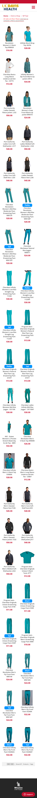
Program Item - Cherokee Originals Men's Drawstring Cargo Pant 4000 (27, 638)
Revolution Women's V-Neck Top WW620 (9, 45)
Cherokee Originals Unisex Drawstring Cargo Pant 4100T (9, 641)
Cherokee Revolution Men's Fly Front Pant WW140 (9, 673)
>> (12, 764)
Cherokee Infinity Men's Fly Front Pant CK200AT (27, 750)
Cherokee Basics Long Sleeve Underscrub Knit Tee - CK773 (9, 77)
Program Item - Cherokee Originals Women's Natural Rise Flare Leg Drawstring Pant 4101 (27, 332)
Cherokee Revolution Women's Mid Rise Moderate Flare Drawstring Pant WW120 (9, 210)
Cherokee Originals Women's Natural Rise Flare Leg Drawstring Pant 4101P (9, 373)
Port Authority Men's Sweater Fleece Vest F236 (9, 506)
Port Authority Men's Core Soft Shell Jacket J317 (27, 537)
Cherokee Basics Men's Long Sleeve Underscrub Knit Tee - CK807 (27, 473)
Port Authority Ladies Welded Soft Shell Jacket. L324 (27, 144)
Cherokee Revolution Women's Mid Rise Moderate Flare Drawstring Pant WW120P (27, 213)
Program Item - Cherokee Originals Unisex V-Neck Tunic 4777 (27, 570)
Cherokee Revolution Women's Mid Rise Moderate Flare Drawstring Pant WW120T (9, 254)
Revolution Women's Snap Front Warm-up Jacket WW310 (27, 111)
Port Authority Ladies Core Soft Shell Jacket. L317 (9, 144)
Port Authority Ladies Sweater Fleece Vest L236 (27, 175)
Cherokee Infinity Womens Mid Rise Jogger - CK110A (9, 407)
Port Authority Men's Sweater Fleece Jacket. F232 (9, 537)
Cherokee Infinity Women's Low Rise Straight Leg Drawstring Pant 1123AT (9, 334)
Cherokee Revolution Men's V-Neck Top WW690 (27, 438)
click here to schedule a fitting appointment (15, 20)
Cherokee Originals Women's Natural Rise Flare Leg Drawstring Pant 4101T (27, 373)
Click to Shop (15, 16)
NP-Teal (25, 16)
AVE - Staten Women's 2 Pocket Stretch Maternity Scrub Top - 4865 (9, 439)
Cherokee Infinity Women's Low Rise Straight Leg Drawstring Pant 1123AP (27, 295)
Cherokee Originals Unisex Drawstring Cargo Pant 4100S (27, 606)
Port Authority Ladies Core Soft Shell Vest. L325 (9, 175)
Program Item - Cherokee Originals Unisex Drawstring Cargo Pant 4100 (9, 603)
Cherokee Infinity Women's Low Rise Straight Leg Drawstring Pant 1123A (9, 291)
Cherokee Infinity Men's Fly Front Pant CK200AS (9, 750)
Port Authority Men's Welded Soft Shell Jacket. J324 (9, 569)
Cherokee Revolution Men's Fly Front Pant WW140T (9, 714)
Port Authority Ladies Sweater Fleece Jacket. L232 (9, 110)
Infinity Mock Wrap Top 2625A (27, 44)
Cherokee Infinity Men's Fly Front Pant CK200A (27, 709)
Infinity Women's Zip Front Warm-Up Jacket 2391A (27, 76)
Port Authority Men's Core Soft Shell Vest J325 (27, 506)
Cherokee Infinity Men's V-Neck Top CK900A (9, 472)
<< (8, 764)
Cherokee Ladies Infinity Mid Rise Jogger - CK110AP (27, 407)
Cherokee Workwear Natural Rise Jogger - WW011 (27, 249)
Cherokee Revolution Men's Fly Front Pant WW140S (27, 676)
